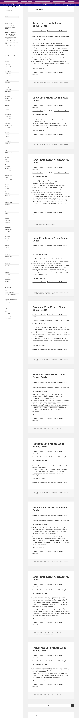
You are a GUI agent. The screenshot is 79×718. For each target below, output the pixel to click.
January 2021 (8, 143)
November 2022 (8, 94)
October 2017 (7, 231)
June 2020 (7, 159)
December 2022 (8, 91)
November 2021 (8, 121)
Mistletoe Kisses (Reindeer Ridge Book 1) (43, 673)
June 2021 (7, 132)
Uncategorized (8, 302)
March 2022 (7, 112)
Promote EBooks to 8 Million (11, 1)
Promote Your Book (38, 36)
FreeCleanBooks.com (13, 7)
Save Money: (6, 3)
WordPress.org (8, 318)
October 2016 (7, 258)
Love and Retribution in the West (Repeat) (45, 602)
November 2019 (8, 175)
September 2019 (8, 179)
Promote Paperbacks (26, 1)
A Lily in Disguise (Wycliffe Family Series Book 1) (47, 185)
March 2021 (7, 139)
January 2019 (8, 197)
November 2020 (8, 148)
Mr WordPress (8, 55)
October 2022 (7, 96)
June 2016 (7, 267)
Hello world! (15, 55)
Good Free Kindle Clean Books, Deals (50, 239)
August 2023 (7, 82)
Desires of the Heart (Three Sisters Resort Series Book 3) (47, 50)
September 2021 (8, 125)
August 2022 (7, 100)
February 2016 (8, 277)
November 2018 (8, 202)
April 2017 (7, 245)
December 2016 (8, 254)
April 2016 (7, 272)
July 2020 (7, 157)
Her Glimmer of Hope (39, 395)
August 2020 (7, 155)
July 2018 (7, 211)
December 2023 (8, 75)
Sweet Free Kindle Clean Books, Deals (51, 161)
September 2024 (8, 66)
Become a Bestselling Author (42, 1)
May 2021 (7, 134)
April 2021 (7, 136)
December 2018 (8, 200)
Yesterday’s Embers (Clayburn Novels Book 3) (46, 400)
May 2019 (7, 188)
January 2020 (8, 170)
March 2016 (7, 274)
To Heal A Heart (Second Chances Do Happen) (45, 61)
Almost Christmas (39, 597)
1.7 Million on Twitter (59, 1)
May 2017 (7, 243)
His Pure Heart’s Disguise (40, 327)
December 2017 (8, 227)
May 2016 (7, 270)
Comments (8, 316)
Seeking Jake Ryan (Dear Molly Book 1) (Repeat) (45, 535)
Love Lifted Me (37, 668)
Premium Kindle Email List (39, 30)
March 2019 (7, 193)
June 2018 (7, 213)
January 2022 (8, 116)
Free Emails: (6, 5)
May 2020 (7, 161)
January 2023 (8, 89)
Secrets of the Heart (38, 56)
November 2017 (8, 229)
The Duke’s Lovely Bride (39, 464)
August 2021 (7, 127)
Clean (6, 290)
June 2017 (7, 240)
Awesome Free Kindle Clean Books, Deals (49, 308)
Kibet (42, 82)
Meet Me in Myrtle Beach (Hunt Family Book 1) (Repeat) (48, 405)
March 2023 (7, 84)
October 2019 (7, 177)
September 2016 (8, 261)
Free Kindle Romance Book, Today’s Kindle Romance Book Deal (11, 42)
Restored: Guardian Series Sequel (41, 118)
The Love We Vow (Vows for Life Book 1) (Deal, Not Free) (47, 528)
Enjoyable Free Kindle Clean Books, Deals (49, 376)
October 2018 (7, 204)
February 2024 (8, 71)
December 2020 (8, 145)
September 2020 (8, 152)
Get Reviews (71, 1)
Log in (6, 311)
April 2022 (7, 109)
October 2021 (7, 123)
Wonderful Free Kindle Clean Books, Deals (49, 649)
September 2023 (8, 80)
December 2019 (8, 173)
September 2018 (8, 206)
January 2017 (8, 252)
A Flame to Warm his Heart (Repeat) (42, 338)
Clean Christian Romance (10, 294)
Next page (72, 705)
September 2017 (8, 234)
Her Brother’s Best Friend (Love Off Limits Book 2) (47, 200)
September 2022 (8, 98)
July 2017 (7, 238)
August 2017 (7, 236)
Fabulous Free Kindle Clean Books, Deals (48, 445)
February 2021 (8, 141)
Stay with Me (36, 271)
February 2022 (8, 114)
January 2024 (8, 73)
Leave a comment (51, 84)
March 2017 (7, 247)
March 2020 (7, 166)
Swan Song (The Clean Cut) (40, 180)
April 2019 (7, 191)
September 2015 (8, 281)
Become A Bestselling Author (61, 36)
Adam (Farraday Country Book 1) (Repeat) (45, 469)
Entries (7, 313)
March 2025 (7, 64)
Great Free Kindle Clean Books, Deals (51, 99)
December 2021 (8, 118)
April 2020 (7, 164)
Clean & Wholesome (9, 292)
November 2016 (8, 256)
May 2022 (7, 107)
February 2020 (8, 168)
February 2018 (8, 222)
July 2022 (7, 103)
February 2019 (8, 195)
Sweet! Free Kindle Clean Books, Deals (47, 24)
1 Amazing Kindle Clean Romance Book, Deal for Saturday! (10, 27)
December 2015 (8, 279)
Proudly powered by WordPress (40, 715)
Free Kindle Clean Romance (39, 84)
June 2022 (7, 105)
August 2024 (7, 69)
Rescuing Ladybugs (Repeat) (40, 540)
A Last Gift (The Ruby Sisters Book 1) (42, 123)
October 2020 (7, 150)
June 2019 (7, 186)
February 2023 (8, 87)
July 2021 (7, 130)
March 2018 (7, 220)
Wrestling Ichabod (38, 333)
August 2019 (7, 182)
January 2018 (8, 225)
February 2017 (8, 249)
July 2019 (7, 184)
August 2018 (7, 209)
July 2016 (7, 265)
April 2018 (7, 218)
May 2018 (7, 216)
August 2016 (7, 263)
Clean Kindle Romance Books (11, 297)
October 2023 (7, 78)
